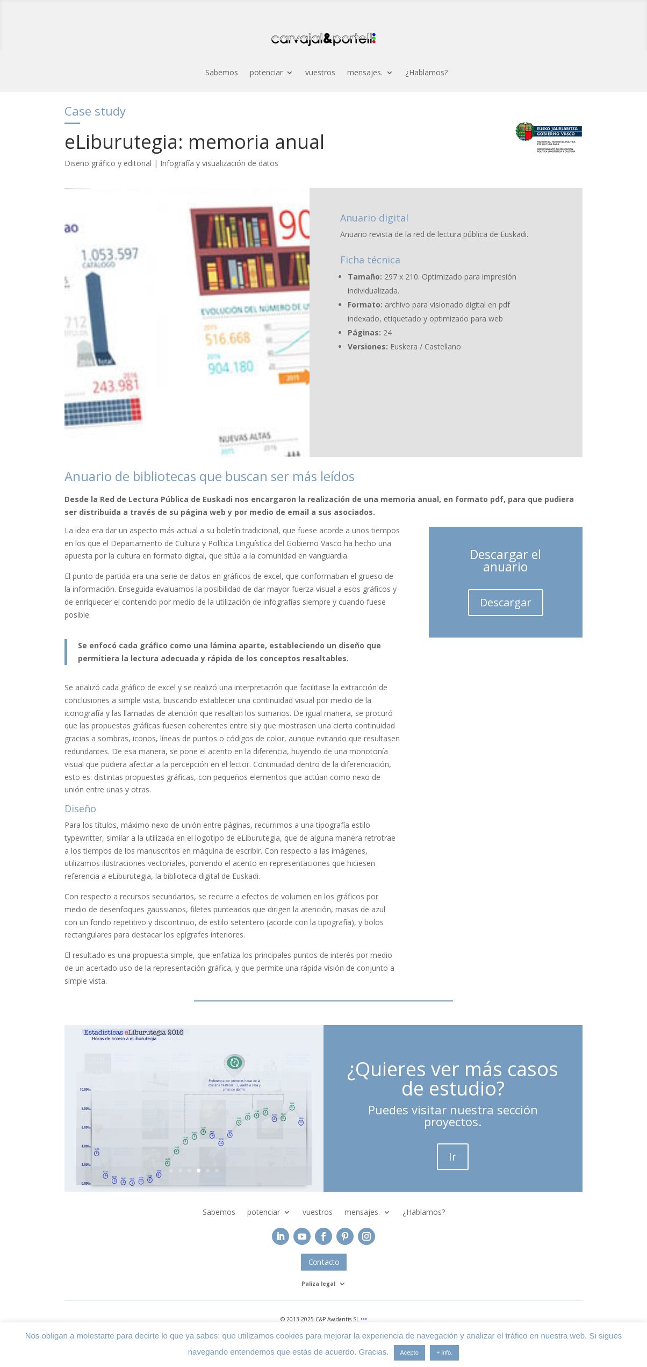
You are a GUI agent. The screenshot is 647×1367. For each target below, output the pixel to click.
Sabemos (221, 73)
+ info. (444, 1352)
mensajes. (365, 73)
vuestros (320, 73)
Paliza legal (318, 1283)
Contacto (323, 1262)
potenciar (266, 73)
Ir (453, 1156)
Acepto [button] (409, 1352)
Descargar (505, 602)
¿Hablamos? (426, 73)
